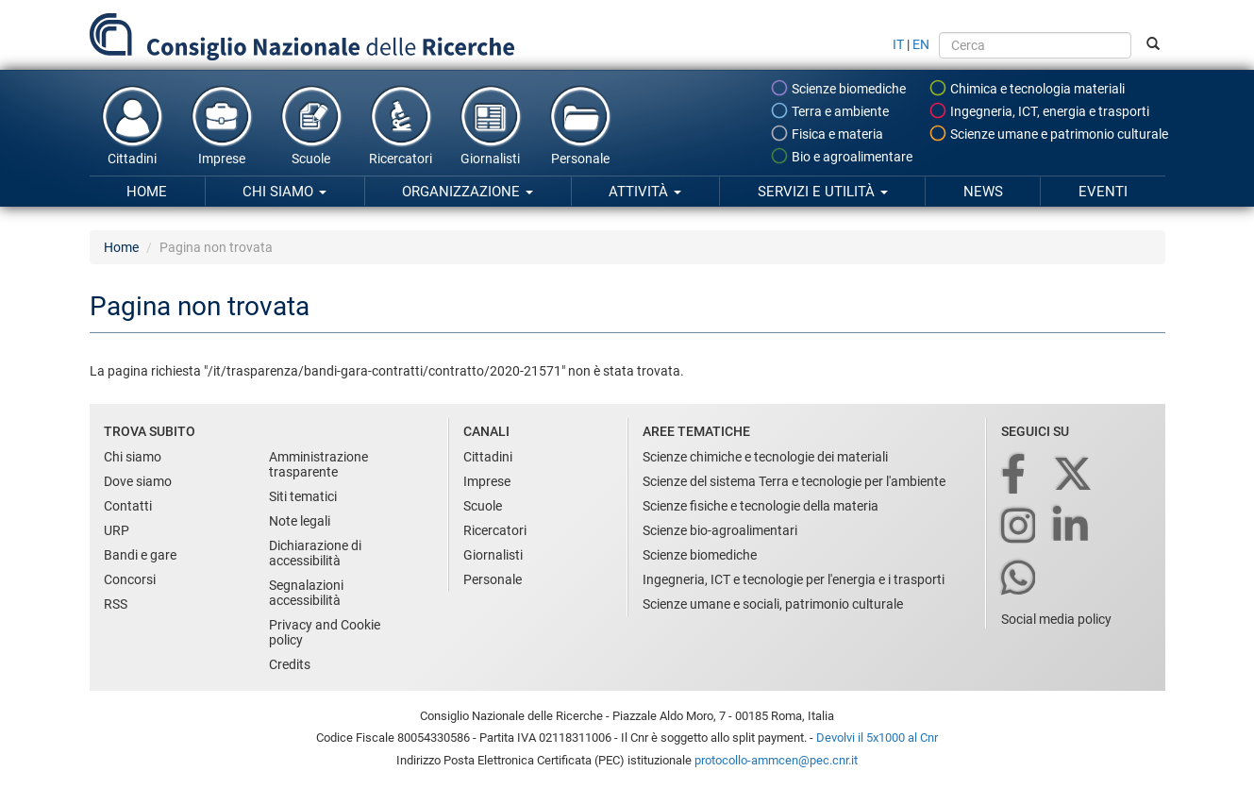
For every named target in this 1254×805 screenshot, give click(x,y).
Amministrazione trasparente (318, 464)
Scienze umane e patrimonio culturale (1048, 133)
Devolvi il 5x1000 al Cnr (877, 737)
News (983, 191)
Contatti (128, 505)
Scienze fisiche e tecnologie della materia (760, 505)
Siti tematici (303, 496)
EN (920, 44)
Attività (645, 191)
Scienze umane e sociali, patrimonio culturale (773, 604)
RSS (115, 604)
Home (146, 191)
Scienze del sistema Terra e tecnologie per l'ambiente (794, 481)
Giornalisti (491, 124)
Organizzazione (467, 191)
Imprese (222, 124)
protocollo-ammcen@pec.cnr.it (776, 760)
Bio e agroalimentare (841, 155)
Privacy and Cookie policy (324, 632)
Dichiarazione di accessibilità (315, 553)
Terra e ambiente (829, 110)
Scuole (311, 124)
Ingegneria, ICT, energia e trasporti (1038, 110)
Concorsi (130, 579)
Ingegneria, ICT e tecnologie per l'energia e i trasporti (794, 579)
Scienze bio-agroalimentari (720, 530)
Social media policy (1056, 619)
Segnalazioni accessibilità (306, 593)
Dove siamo (138, 481)
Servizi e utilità (823, 191)
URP (116, 530)
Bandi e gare (140, 554)
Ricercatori (401, 124)
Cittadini (132, 124)
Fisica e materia (826, 133)
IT (898, 44)
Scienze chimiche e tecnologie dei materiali (765, 456)
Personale (580, 124)
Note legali (299, 520)
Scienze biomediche (838, 87)
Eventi (1103, 191)
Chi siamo (284, 191)
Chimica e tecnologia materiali (1026, 87)
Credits (289, 664)
